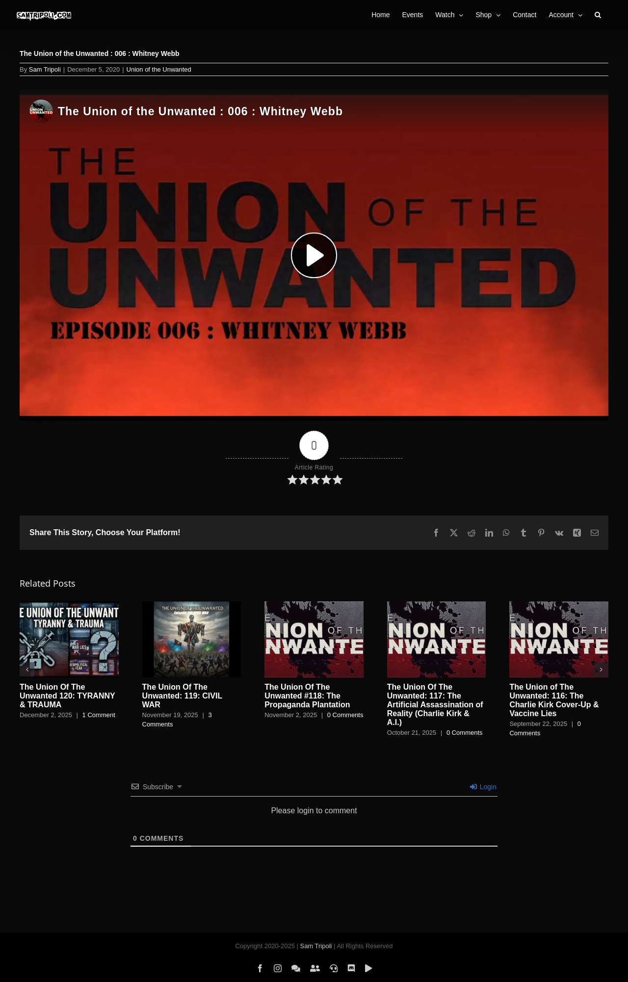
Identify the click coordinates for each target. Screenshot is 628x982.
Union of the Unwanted (159, 69)
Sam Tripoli (45, 69)
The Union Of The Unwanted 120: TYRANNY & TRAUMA (67, 696)
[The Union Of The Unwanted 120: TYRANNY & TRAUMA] (69, 605)
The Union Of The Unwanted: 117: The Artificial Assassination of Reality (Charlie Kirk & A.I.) (435, 704)
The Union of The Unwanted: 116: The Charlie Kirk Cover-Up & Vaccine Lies (554, 700)
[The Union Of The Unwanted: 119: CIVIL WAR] (191, 605)
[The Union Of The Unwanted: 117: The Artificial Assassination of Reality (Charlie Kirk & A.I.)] (436, 605)
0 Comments (345, 715)
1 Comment (98, 715)
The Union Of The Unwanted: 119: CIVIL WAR (182, 696)
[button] (598, 14)
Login (483, 787)
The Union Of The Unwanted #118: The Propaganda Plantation (307, 696)
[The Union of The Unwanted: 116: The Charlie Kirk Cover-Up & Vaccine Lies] (558, 605)
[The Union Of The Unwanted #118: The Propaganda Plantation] (314, 605)
